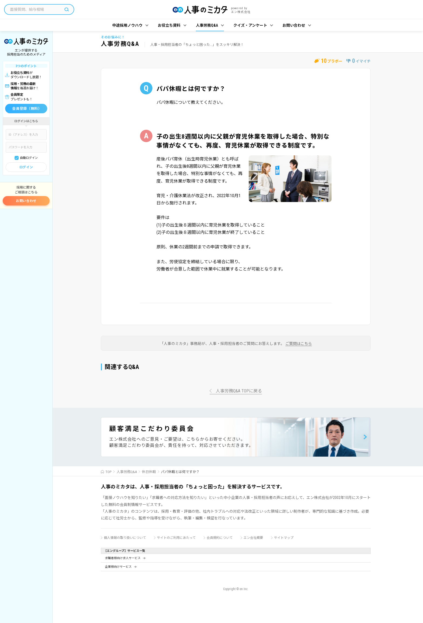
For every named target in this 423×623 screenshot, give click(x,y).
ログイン (26, 167)
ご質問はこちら (298, 344)
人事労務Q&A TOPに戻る (239, 391)
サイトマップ (284, 538)
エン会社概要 (253, 538)
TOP (108, 472)
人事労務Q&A (127, 472)
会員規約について (220, 538)
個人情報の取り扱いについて (125, 538)
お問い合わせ (26, 201)
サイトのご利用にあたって (176, 538)
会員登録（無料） (27, 109)
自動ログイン (29, 157)
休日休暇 (149, 472)
